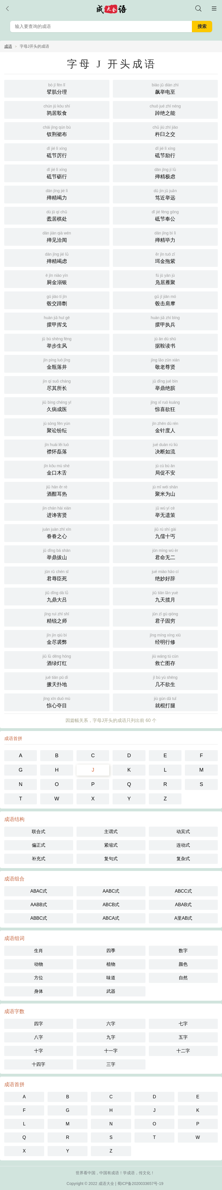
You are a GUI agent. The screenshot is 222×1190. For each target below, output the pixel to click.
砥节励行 (165, 151)
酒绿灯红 (56, 659)
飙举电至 (165, 88)
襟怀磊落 (56, 448)
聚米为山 (165, 490)
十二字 (183, 1050)
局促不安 (165, 469)
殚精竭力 (56, 194)
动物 (38, 964)
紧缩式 (111, 845)
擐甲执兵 (165, 321)
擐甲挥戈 (56, 321)
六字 (110, 1023)
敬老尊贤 (165, 363)
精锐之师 (56, 617)
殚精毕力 (165, 236)
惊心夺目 (56, 701)
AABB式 (38, 904)
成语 (8, 46)
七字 (183, 1023)
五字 (183, 1037)
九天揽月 (165, 596)
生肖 (38, 950)
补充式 (38, 858)
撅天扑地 (56, 680)
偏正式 (38, 845)
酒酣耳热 (56, 490)
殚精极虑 (165, 172)
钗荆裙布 (56, 130)
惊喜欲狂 (165, 405)
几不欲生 (165, 680)
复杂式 (183, 858)
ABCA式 (111, 918)
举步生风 (56, 342)
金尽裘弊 (56, 638)
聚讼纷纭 (56, 426)
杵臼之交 (165, 130)
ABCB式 (111, 904)
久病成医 (56, 405)
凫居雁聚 (165, 278)
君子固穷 (165, 617)
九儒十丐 (165, 532)
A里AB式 (183, 918)
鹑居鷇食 (56, 109)
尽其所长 (56, 384)
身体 (38, 991)
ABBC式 (38, 918)
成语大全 (106, 1183)
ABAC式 (38, 891)
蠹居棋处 (56, 215)
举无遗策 (165, 511)
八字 (38, 1037)
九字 (110, 1037)
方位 (38, 977)
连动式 (183, 845)
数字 (183, 950)
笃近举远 (165, 194)
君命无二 (165, 553)
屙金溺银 (56, 278)
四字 (38, 1023)
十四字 (38, 1064)
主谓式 (111, 831)
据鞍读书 (165, 342)
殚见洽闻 (56, 236)
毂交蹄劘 (56, 299)
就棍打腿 (165, 701)
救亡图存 (165, 659)
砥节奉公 (165, 215)
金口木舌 (56, 469)
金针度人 (165, 426)
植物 (110, 964)
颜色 (183, 964)
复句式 (111, 858)
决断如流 (165, 448)
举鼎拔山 (56, 553)
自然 (183, 977)
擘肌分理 (56, 88)
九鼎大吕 (56, 596)
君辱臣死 (56, 574)
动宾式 (183, 831)
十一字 (111, 1050)
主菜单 (214, 8)
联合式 (38, 831)
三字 (110, 1064)
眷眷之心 (56, 532)
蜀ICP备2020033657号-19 (140, 1183)
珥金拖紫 (165, 257)
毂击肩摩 (165, 299)
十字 (38, 1050)
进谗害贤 (56, 511)
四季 (110, 950)
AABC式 (111, 891)
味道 (110, 977)
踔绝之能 (165, 109)
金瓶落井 (56, 363)
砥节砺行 (56, 172)
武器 (110, 991)
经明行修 (165, 638)
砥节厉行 (56, 151)
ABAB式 (183, 904)
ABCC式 (183, 891)
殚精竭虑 (56, 257)
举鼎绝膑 (165, 384)
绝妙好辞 (165, 574)
